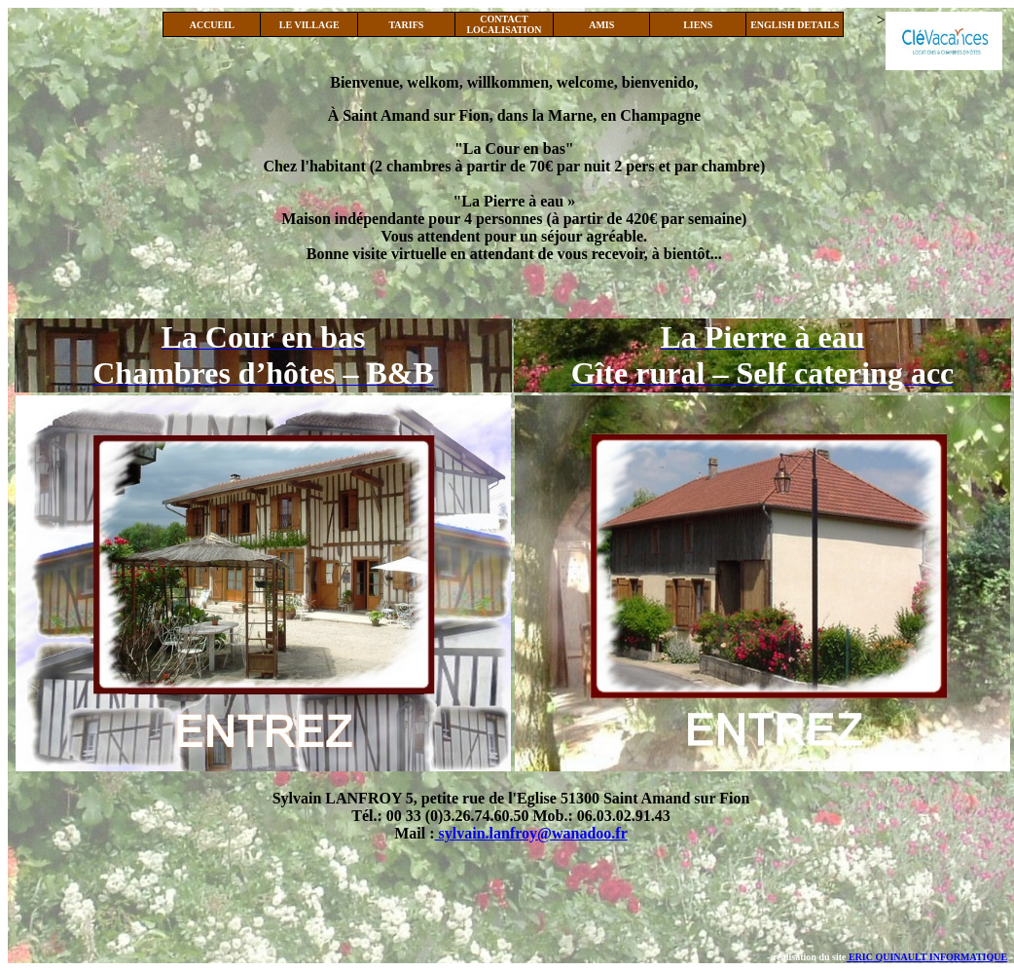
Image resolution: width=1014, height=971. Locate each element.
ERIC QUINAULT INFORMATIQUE (926, 957)
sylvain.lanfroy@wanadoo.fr (531, 833)
